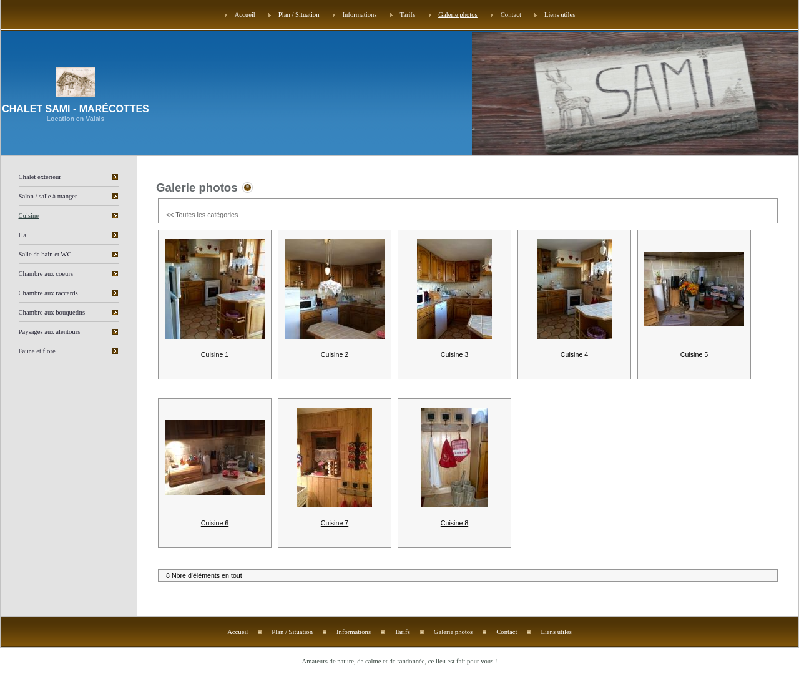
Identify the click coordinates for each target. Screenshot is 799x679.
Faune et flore (37, 351)
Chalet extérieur (40, 176)
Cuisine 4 (574, 354)
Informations (360, 14)
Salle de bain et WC (45, 254)
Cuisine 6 (214, 523)
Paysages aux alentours (50, 331)
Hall (24, 235)
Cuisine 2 (334, 354)
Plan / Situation (299, 14)
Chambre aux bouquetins (52, 312)
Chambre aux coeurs (46, 273)
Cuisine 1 (214, 354)
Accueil (245, 14)
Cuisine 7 (334, 523)
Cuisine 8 (454, 523)
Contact (511, 14)
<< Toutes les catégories (202, 214)
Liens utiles (559, 14)
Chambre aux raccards (48, 293)
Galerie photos (457, 14)
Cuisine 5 (694, 354)
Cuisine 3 (454, 354)
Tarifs (408, 14)
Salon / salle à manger (48, 196)
